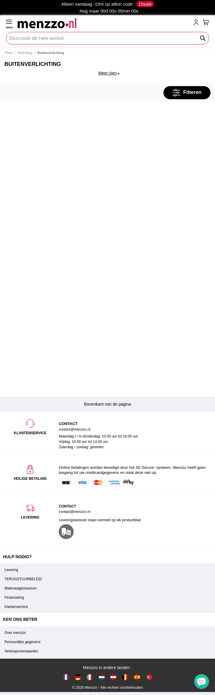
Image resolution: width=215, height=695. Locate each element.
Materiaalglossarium (20, 588)
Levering (11, 570)
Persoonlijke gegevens (22, 642)
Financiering (14, 597)
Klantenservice (16, 607)
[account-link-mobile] (197, 23)
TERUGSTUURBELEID (23, 579)
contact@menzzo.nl (74, 512)
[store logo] (104, 22)
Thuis (8, 53)
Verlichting (25, 53)
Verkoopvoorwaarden (21, 651)
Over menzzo (15, 633)
